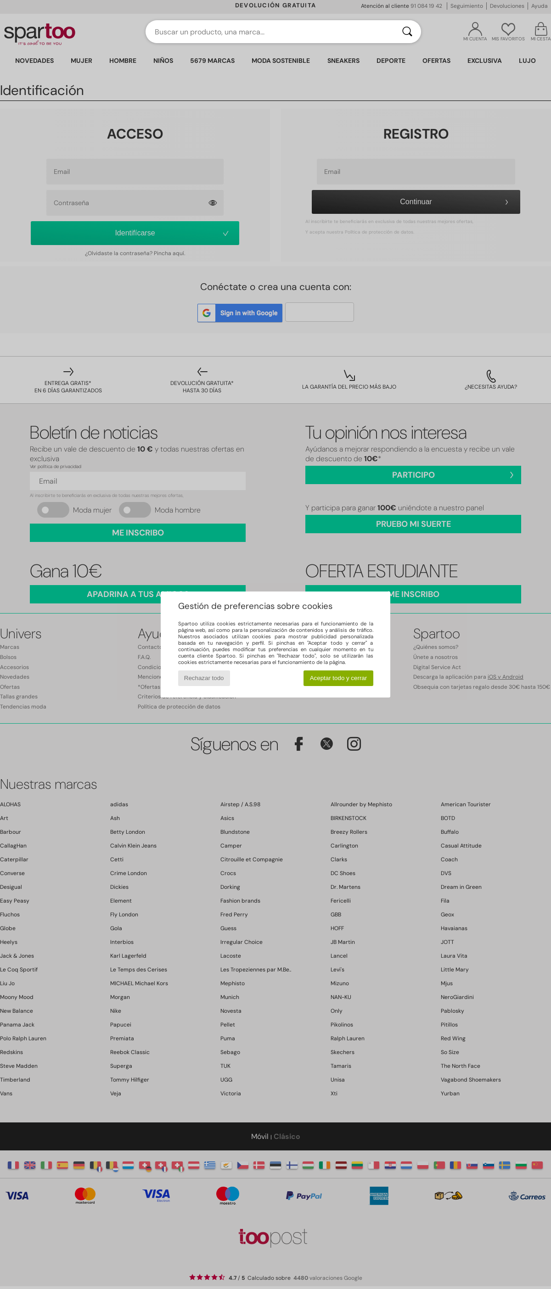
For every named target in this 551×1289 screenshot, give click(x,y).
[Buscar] (407, 31)
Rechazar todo (204, 678)
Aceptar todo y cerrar (338, 678)
